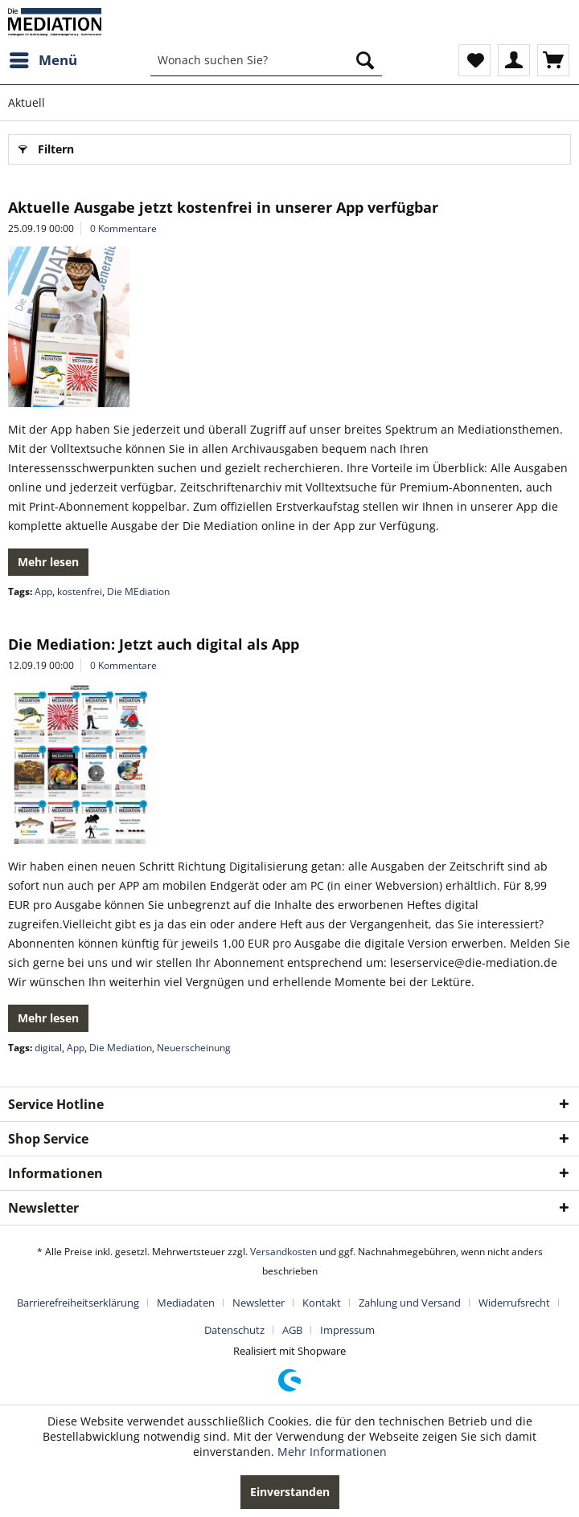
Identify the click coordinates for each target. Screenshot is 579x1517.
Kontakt (321, 1302)
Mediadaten (186, 1302)
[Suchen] (365, 60)
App (43, 591)
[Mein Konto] (514, 60)
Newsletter (258, 1302)
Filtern (46, 147)
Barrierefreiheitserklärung (78, 1302)
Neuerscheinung (194, 1047)
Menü (43, 58)
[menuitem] (42, 60)
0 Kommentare (123, 228)
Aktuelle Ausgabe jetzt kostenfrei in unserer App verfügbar (223, 207)
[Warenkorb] (553, 60)
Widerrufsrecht (514, 1302)
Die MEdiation (138, 591)
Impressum (347, 1330)
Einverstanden (290, 1491)
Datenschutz (234, 1330)
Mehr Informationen (332, 1451)
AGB (292, 1330)
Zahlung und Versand (410, 1302)
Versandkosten (283, 1251)
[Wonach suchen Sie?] (266, 60)
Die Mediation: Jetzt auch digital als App (153, 644)
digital (48, 1047)
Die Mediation (120, 1047)
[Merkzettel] (474, 60)
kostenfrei (79, 591)
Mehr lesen (48, 561)
